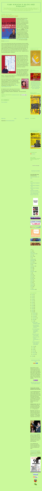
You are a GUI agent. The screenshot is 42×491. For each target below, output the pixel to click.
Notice (31, 279)
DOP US (31, 256)
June (33, 346)
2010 (33, 305)
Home (15, 118)
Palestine (32, 285)
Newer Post (3, 118)
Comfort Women (33, 253)
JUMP (31, 274)
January (34, 354)
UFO (31, 288)
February (34, 352)
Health (31, 268)
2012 (33, 302)
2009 (33, 307)
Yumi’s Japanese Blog (34, 193)
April (33, 349)
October (34, 316)
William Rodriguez (33, 434)
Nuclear (31, 281)
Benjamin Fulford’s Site (34, 194)
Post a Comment (4, 102)
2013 (33, 300)
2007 (33, 310)
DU (31, 257)
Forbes (26, 19)
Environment (32, 263)
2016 (33, 296)
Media (31, 277)
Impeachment (32, 271)
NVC (31, 282)
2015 (33, 297)
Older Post (27, 118)
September (35, 317)
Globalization (32, 266)
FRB (31, 264)
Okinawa (31, 283)
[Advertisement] (9, 110)
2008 (33, 308)
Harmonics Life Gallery (34, 190)
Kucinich (31, 275)
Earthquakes (32, 260)
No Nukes (32, 278)
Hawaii (31, 267)
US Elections (32, 289)
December (34, 313)
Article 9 (31, 252)
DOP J (31, 255)
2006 (33, 311)
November (34, 314)
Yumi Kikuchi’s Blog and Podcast (21, 5)
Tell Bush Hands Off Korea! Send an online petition (35, 343)
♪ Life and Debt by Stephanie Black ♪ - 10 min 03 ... (36, 326)
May (33, 347)
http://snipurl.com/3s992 (35, 170)
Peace (31, 286)
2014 (33, 299)
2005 (33, 356)
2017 (33, 294)
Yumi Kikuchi (33, 153)
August (34, 319)
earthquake (32, 259)
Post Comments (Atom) (10, 120)
